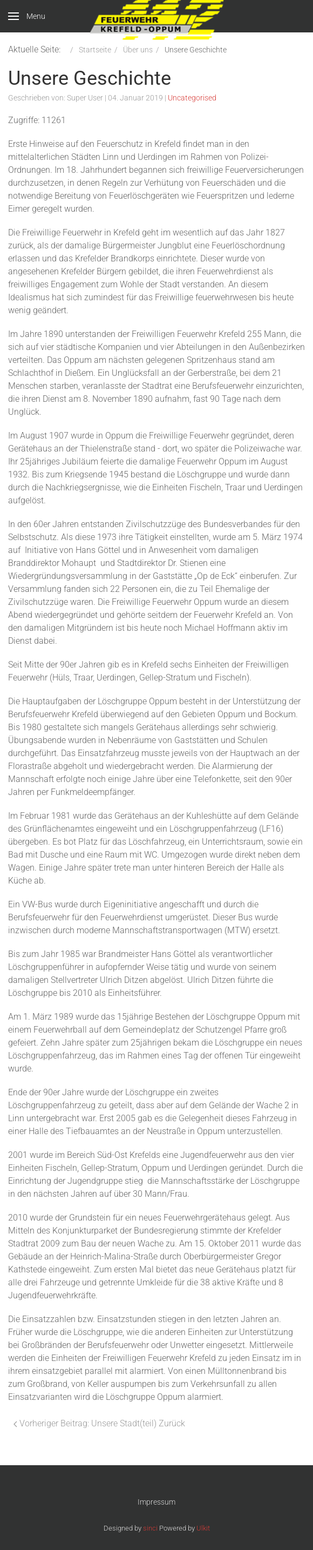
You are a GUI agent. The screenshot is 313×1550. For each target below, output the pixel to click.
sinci (150, 1528)
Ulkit (203, 1528)
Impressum (156, 1502)
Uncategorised (192, 97)
